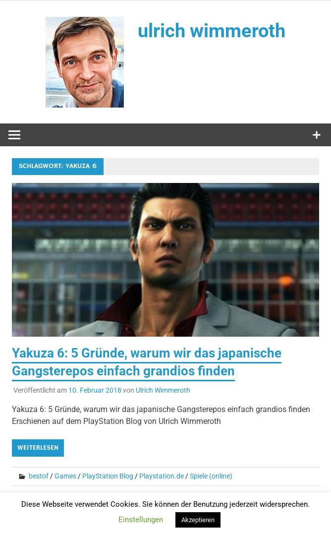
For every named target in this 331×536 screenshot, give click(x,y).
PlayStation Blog (107, 476)
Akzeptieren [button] (198, 520)
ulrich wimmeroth (211, 31)
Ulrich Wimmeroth (163, 390)
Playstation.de (161, 476)
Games (65, 476)
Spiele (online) (211, 476)
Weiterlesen (37, 447)
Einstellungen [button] (140, 519)
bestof (39, 476)
